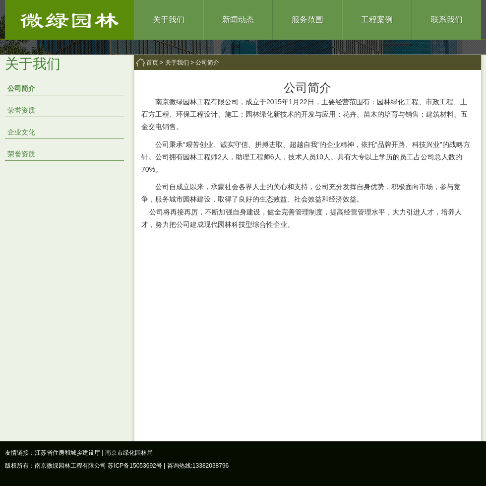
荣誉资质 (21, 110)
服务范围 (307, 19)
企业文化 (21, 132)
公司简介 (21, 88)
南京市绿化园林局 (129, 452)
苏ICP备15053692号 (135, 465)
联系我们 (447, 19)
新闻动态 (238, 19)
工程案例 (377, 19)
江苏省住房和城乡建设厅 (67, 452)
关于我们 (168, 19)
